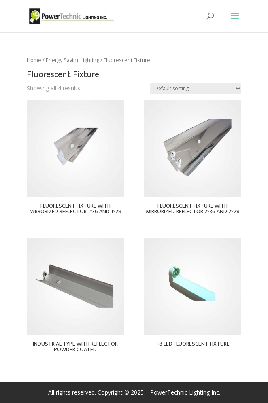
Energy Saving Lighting (72, 60)
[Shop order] (195, 88)
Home (34, 60)
